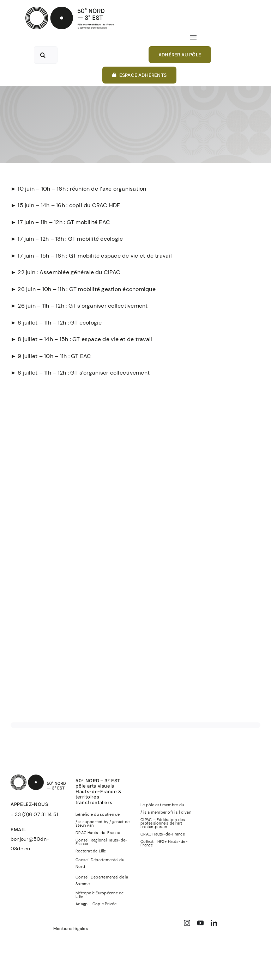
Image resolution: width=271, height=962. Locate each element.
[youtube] (200, 923)
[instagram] (187, 923)
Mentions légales (70, 928)
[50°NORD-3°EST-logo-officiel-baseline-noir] (69, 9)
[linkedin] (214, 923)
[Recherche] (43, 55)
